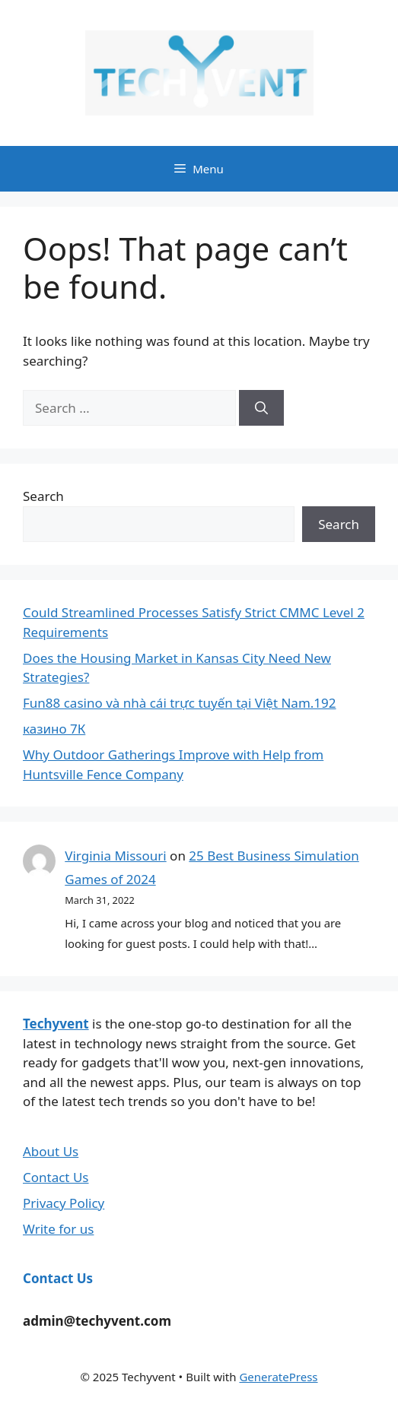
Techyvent (56, 1023)
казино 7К (54, 728)
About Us (50, 1151)
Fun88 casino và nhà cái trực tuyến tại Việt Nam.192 (179, 703)
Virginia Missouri (115, 855)
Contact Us (56, 1177)
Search (43, 496)
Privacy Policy (63, 1203)
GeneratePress (278, 1376)
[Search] (261, 408)
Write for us (58, 1229)
